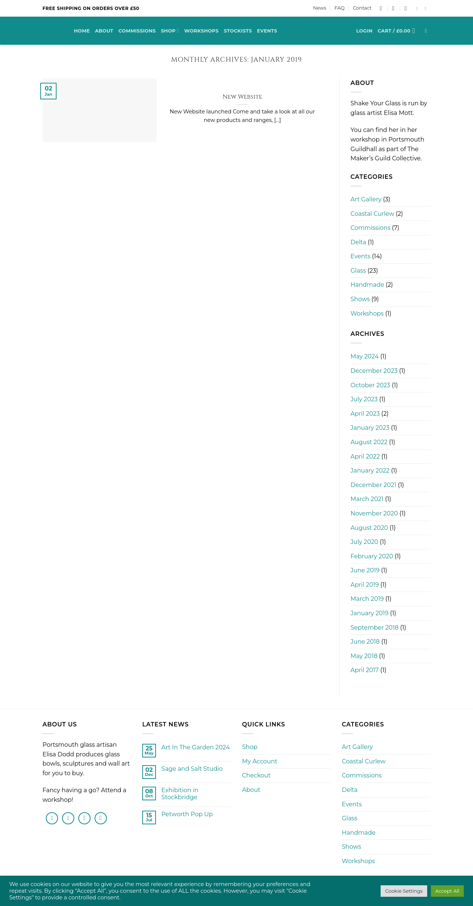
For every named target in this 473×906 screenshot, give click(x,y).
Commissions (137, 31)
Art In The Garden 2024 (195, 747)
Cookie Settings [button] (404, 891)
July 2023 (364, 399)
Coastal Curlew (372, 213)
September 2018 (375, 627)
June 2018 (365, 641)
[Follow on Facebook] (418, 8)
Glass (358, 270)
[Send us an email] (84, 818)
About (104, 31)
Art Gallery (366, 199)
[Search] (428, 31)
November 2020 (374, 513)
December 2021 (374, 484)
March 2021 (367, 499)
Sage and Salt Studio (192, 768)
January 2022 (370, 470)
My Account (259, 761)
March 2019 (367, 598)
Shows (360, 299)
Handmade (367, 284)
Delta (359, 242)
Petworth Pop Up (187, 814)
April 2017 (365, 670)
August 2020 (369, 527)
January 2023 (370, 427)
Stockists (238, 31)
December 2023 (374, 370)
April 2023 (365, 413)
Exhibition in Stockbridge (179, 794)
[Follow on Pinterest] (101, 818)
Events (267, 31)
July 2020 (364, 541)
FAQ (339, 8)
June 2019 (365, 570)
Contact (362, 8)
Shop (170, 30)
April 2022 (365, 456)
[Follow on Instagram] (427, 8)
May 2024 (365, 356)
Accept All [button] (447, 891)
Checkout (256, 775)
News (319, 8)
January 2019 (370, 613)
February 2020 (372, 556)
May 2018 (364, 656)
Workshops (201, 31)
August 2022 (369, 442)
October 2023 (371, 385)
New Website (242, 97)
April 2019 (365, 584)
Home (82, 31)
